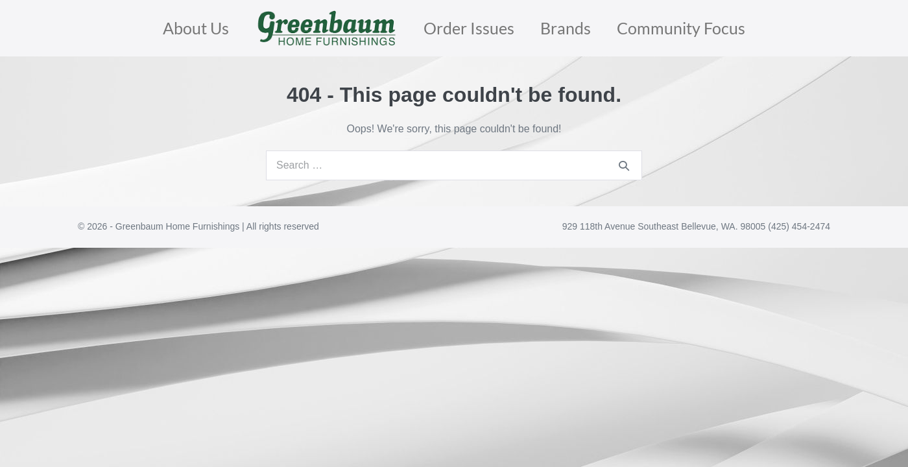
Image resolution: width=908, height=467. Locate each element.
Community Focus (681, 28)
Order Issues (469, 28)
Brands (565, 28)
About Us (196, 28)
